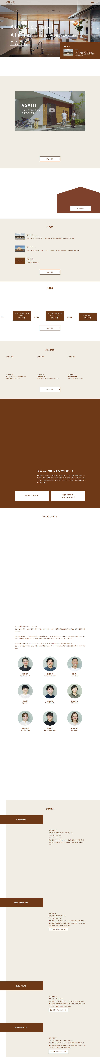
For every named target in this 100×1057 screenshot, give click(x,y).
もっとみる (50, 272)
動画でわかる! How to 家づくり (68, 496)
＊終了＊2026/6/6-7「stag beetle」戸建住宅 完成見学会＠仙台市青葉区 (84, 54)
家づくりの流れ (31, 496)
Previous (2, 28)
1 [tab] (46, 55)
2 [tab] (49, 55)
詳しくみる (50, 159)
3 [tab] (51, 55)
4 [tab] (54, 55)
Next (98, 28)
